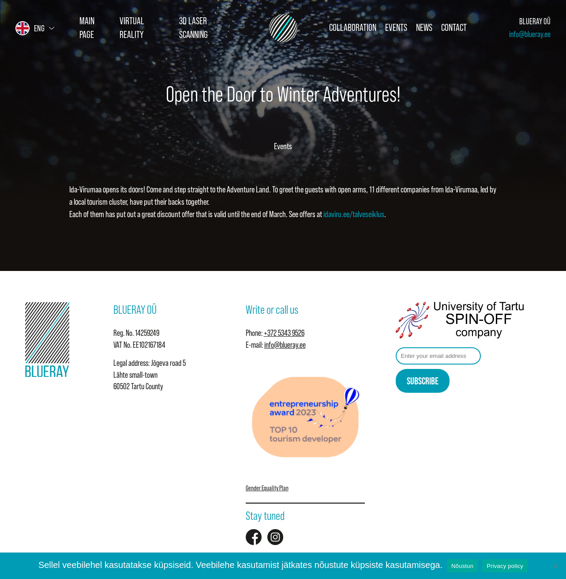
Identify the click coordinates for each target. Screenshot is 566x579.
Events (396, 27)
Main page (86, 27)
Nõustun (462, 566)
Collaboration (352, 27)
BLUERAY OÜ (535, 21)
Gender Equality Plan (267, 488)
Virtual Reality (132, 27)
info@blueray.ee (530, 34)
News (424, 27)
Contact (454, 27)
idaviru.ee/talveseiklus (353, 214)
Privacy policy (505, 566)
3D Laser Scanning (193, 27)
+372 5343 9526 (284, 333)
